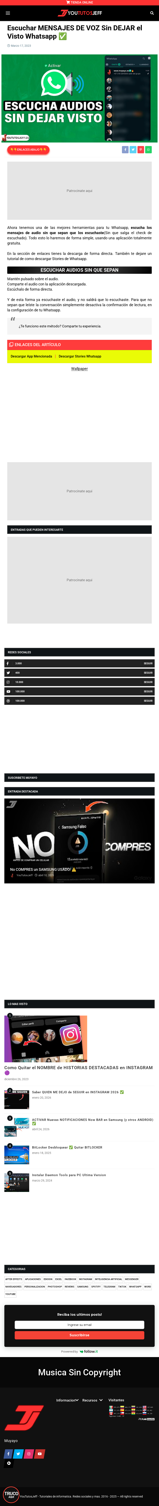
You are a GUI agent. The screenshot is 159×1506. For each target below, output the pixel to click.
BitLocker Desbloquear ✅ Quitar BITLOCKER (67, 1147)
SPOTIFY (96, 1286)
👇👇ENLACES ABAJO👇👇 (28, 149)
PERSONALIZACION (34, 1286)
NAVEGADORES (13, 1286)
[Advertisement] (79, 191)
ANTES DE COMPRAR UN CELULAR (31, 860)
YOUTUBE (10, 1294)
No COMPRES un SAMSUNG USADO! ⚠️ (43, 869)
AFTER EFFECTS (13, 1279)
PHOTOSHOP (55, 1286)
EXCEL (58, 1279)
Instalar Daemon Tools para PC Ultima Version (69, 1175)
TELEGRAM (109, 1286)
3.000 (14, 663)
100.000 (16, 691)
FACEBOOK (70, 1279)
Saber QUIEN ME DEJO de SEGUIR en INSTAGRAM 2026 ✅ (78, 1092)
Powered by (79, 1351)
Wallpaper (79, 368)
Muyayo (11, 1440)
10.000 (15, 682)
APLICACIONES (33, 1279)
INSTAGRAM (85, 1279)
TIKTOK (122, 1286)
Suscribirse (79, 1335)
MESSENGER (132, 1279)
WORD (147, 1286)
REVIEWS (69, 1286)
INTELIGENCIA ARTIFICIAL (108, 1279)
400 (13, 672)
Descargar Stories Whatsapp (80, 356)
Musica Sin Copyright (79, 1372)
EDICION (48, 1279)
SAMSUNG (82, 1286)
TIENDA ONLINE (79, 2)
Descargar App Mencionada (31, 356)
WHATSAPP (135, 1286)
